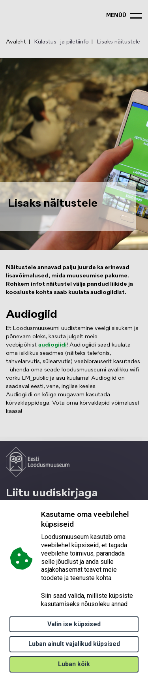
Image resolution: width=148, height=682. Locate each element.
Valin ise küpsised (74, 624)
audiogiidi (52, 345)
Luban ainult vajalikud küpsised (74, 644)
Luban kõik (74, 664)
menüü (116, 15)
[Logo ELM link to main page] (37, 462)
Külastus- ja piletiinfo (61, 42)
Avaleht (16, 42)
